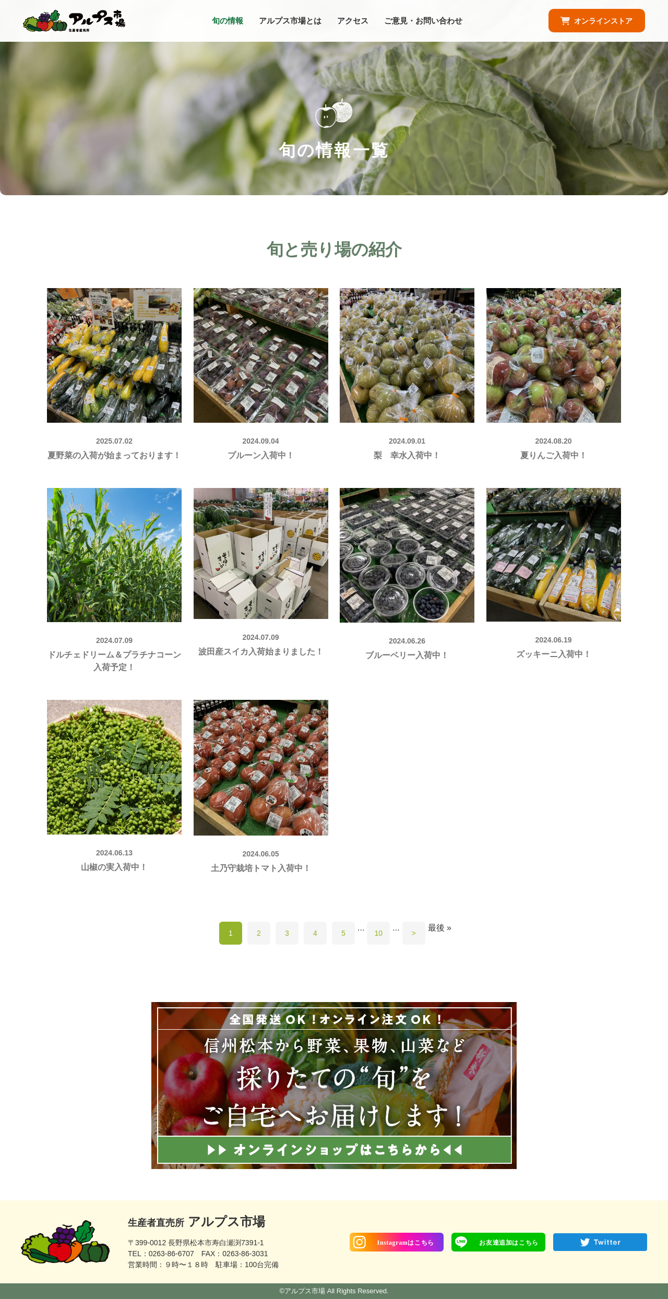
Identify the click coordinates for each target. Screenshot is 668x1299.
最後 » (439, 927)
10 (379, 933)
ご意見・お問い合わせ (423, 23)
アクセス (352, 23)
